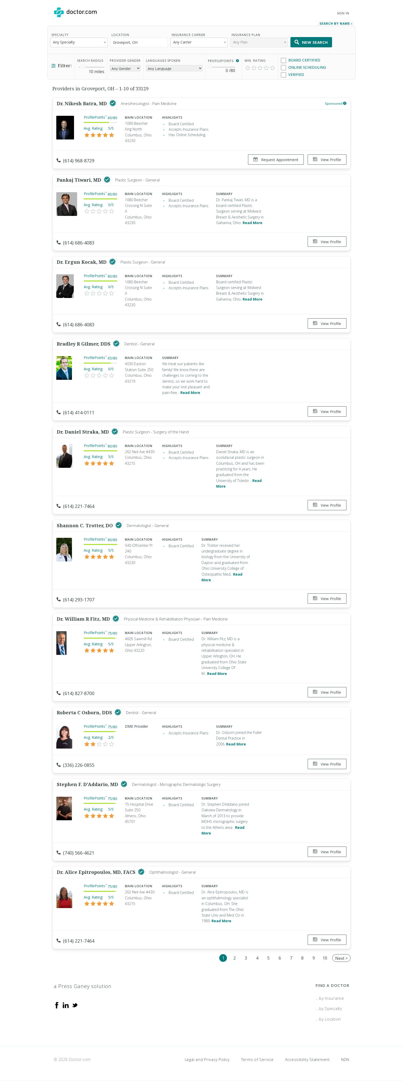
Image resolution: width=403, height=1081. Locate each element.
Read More (252, 222)
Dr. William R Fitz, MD (84, 619)
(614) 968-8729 (75, 160)
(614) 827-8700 (75, 693)
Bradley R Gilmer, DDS (84, 344)
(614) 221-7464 (75, 506)
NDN (345, 1059)
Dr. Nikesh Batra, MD (82, 103)
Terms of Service (257, 1059)
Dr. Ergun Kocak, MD (82, 262)
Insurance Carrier (188, 35)
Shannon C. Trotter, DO (85, 525)
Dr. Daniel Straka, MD (83, 432)
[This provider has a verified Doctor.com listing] (112, 103)
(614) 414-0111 (75, 412)
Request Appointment (275, 159)
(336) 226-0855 (75, 765)
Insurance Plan (246, 35)
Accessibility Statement (307, 1059)
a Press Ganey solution (83, 986)
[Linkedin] (66, 1005)
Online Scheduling (303, 67)
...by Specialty (329, 1008)
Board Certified (300, 60)
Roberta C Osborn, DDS (85, 712)
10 (325, 958)
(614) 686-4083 (75, 243)
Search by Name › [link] (335, 23)
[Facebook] (57, 1005)
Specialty (60, 35)
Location (120, 35)
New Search (311, 42)
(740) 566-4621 (75, 853)
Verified (292, 74)
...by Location (328, 1019)
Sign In (343, 13)
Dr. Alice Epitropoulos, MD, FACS (97, 872)
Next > (341, 958)
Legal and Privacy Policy (207, 1059)
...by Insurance (330, 998)
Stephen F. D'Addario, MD (88, 784)
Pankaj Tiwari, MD (80, 180)
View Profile (327, 159)
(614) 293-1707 (75, 599)
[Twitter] (75, 1005)
